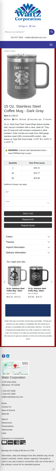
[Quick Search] (25, 32)
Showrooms (6, 423)
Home (4, 403)
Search (4, 419)
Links (3, 433)
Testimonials (6, 430)
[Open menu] (51, 44)
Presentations (7, 426)
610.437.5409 (17, 37)
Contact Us (6, 407)
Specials (5, 414)
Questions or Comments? (12, 438)
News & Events (8, 410)
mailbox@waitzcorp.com (36, 37)
